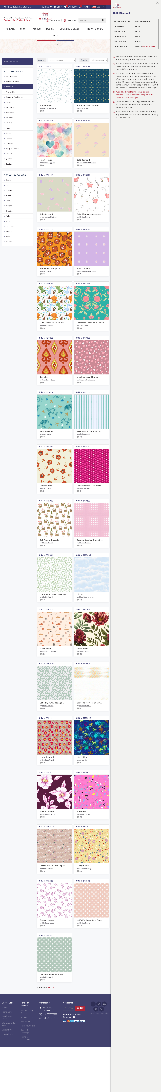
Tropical (9, 149)
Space (8, 139)
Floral (8, 108)
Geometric (10, 113)
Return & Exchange (25, 1036)
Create (10, 29)
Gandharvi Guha (48, 385)
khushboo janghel (86, 603)
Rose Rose (83, 114)
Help (55, 35)
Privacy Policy (7, 1039)
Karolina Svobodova (87, 385)
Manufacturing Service (27, 1017)
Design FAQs (7, 1035)
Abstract (9, 92)
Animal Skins (11, 97)
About (4, 1013)
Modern (9, 159)
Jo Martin (83, 765)
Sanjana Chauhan (49, 657)
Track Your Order (28, 1031)
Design (50, 29)
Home (51, 50)
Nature (8, 133)
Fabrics (36, 29)
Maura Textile (84, 820)
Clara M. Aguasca (49, 114)
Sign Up (80, 1014)
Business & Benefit (71, 29)
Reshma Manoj (48, 765)
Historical (10, 118)
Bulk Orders (25, 1027)
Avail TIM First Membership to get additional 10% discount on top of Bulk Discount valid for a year (134, 95)
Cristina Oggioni (48, 168)
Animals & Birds (12, 87)
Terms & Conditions (25, 1043)
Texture (9, 144)
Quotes (9, 164)
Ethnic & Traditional (14, 103)
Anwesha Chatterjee (87, 168)
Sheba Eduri (84, 657)
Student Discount (28, 1023)
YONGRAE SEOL (48, 820)
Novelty (9, 128)
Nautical (9, 123)
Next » (51, 993)
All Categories (11, 82)
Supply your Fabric (7, 1022)
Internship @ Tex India (9, 1029)
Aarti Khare (46, 277)
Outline (9, 169)
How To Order (95, 29)
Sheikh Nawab (85, 222)
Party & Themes (12, 154)
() (42, 116)
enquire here (148, 46)
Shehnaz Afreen (48, 928)
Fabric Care (7, 1017)
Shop (23, 29)
